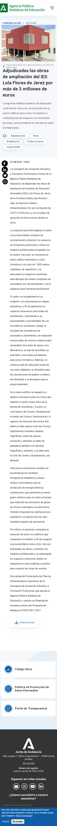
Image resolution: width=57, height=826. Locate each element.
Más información (24, 816)
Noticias (31, 23)
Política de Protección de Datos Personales (32, 688)
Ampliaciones (13, 141)
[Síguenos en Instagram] (24, 786)
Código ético (23, 669)
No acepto (18, 822)
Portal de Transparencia (31, 708)
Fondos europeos (35, 141)
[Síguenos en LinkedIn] (41, 786)
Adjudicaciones (18, 136)
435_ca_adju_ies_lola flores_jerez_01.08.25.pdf (24, 622)
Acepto (6, 822)
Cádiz (26, 162)
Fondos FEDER (13, 147)
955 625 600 (29, 763)
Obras (36, 136)
